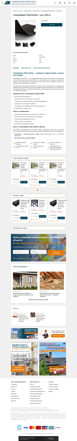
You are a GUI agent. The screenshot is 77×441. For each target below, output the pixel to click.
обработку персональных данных (31, 258)
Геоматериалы (27, 10)
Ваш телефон (34, 249)
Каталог (20, 10)
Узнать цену (52, 24)
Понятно (51, 438)
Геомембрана (36, 10)
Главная (15, 10)
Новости (15, 308)
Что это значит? (24, 439)
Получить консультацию (56, 252)
